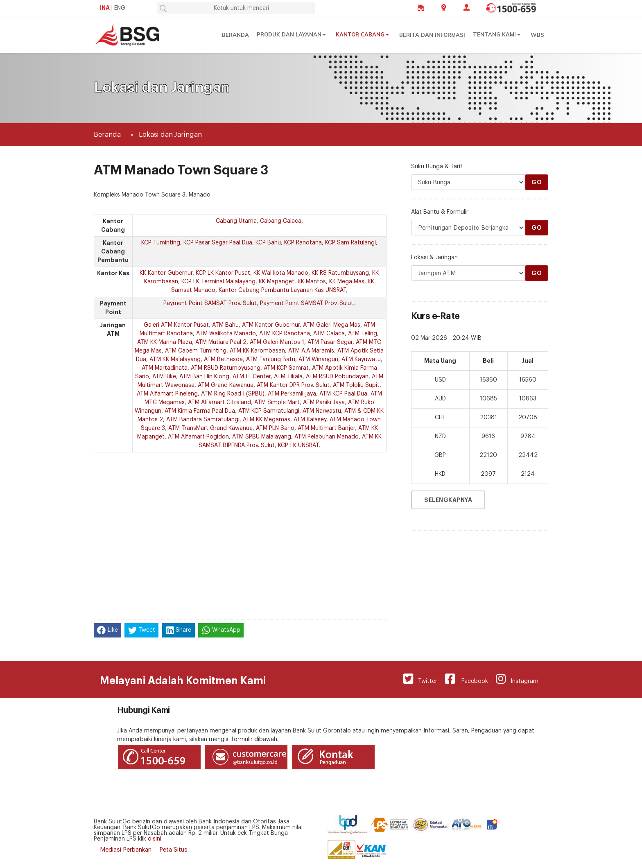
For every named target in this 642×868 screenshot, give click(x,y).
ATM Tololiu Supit (356, 385)
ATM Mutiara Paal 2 (220, 342)
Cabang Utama (236, 221)
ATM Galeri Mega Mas (331, 325)
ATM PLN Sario (275, 428)
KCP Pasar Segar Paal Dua (217, 243)
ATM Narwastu (322, 411)
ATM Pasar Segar (330, 342)
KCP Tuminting (160, 243)
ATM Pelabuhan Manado (326, 437)
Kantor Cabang (360, 35)
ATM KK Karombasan (257, 351)
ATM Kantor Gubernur (271, 325)
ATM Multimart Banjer (326, 428)
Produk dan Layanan (290, 35)
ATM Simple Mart (277, 402)
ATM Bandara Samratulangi (203, 420)
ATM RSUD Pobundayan (337, 377)
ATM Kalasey (310, 420)
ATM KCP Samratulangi (268, 411)
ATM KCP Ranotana (284, 334)
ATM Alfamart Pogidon (198, 437)
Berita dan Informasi (433, 35)
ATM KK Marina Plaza (164, 342)
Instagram (516, 679)
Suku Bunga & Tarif (437, 167)
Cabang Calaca (280, 221)
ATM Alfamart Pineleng (167, 394)
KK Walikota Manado (280, 273)
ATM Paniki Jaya (324, 402)
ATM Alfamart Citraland (219, 402)
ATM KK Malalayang (175, 359)
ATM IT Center (252, 377)
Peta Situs (173, 850)
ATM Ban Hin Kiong (204, 377)
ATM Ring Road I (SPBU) (232, 394)
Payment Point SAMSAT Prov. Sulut (210, 303)
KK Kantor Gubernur (166, 273)
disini (154, 839)
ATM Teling (362, 334)
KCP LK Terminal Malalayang (218, 282)
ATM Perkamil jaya (292, 394)
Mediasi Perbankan (125, 850)
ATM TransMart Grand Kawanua (210, 428)
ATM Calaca (329, 334)
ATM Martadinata (165, 368)
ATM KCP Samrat (286, 368)
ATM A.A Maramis (311, 351)
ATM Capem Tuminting (195, 351)
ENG (119, 8)
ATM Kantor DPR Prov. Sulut (293, 385)
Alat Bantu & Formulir (439, 212)
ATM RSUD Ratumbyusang (225, 368)
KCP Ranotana (303, 243)
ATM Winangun (318, 359)
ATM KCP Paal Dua (343, 394)
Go (536, 182)
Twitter (418, 679)
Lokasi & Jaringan (434, 257)
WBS (537, 35)
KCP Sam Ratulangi (350, 243)
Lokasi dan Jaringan (170, 134)
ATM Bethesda (223, 359)
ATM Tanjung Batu (270, 359)
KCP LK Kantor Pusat (223, 273)
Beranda (236, 35)
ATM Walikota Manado (226, 334)
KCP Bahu (268, 243)
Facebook (465, 679)
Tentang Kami (494, 35)
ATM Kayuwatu (361, 359)
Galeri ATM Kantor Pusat (176, 325)
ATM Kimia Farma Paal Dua (200, 411)
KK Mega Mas (346, 282)
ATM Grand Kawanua (225, 385)
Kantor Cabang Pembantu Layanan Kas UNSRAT (282, 290)
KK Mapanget (276, 282)
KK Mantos (312, 282)
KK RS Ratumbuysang (340, 273)
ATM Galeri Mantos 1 (277, 342)
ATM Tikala (288, 377)
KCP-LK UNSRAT (298, 445)
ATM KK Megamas (266, 420)
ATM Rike (164, 377)
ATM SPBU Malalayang (261, 437)
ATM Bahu (225, 325)
